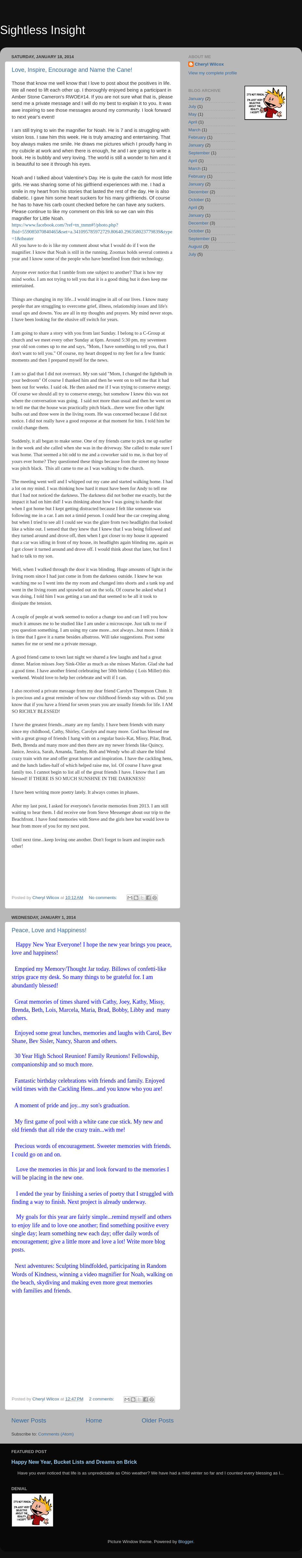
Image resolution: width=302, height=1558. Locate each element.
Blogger (185, 1541)
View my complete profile (212, 73)
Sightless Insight (42, 30)
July (192, 106)
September (199, 152)
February (197, 137)
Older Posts (158, 1420)
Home (94, 1420)
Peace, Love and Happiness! (49, 930)
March (194, 129)
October (196, 199)
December (198, 191)
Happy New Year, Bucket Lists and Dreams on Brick (74, 1462)
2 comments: (102, 1399)
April (192, 122)
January (196, 98)
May (192, 114)
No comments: (104, 897)
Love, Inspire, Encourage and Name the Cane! (72, 70)
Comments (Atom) (56, 1434)
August (195, 246)
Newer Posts (28, 1420)
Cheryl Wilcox (209, 64)
